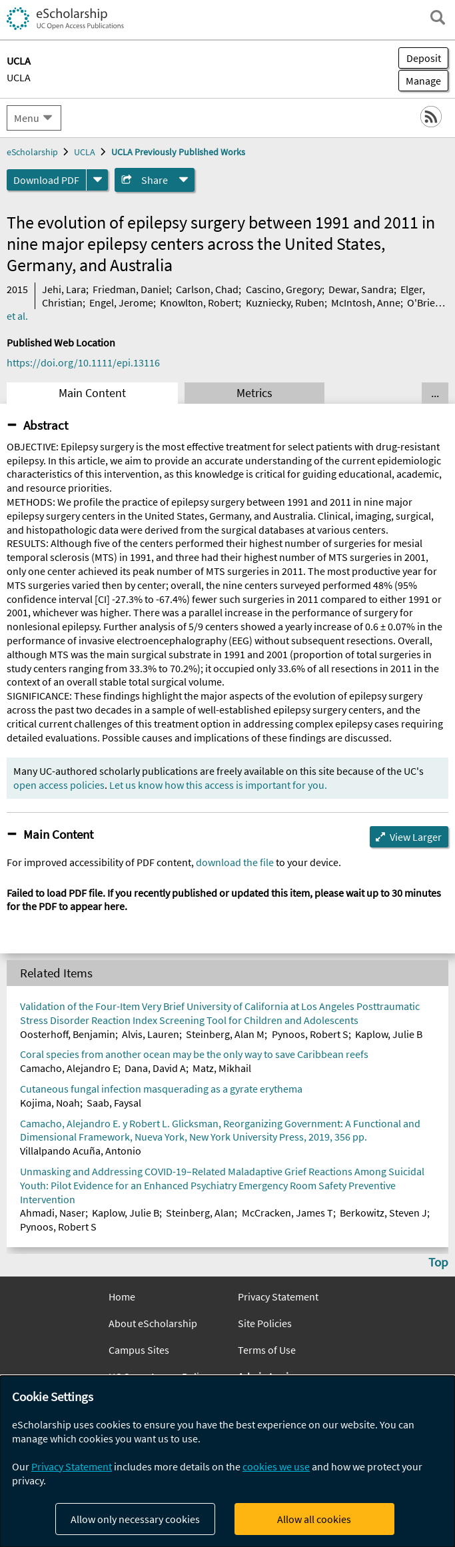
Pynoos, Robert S (310, 1034)
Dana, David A (155, 1068)
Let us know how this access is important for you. (218, 784)
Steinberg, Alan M (225, 1034)
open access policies (59, 784)
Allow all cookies (314, 1519)
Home (122, 1296)
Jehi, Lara (64, 289)
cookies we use (276, 1466)
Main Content (92, 393)
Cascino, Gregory (284, 289)
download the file (235, 862)
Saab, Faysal (114, 1102)
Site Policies (265, 1323)
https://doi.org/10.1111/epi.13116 (83, 362)
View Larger (416, 836)
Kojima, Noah (50, 1102)
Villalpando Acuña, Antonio (80, 1150)
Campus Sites (139, 1349)
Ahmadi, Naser (52, 1212)
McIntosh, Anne (365, 302)
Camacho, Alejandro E (69, 1068)
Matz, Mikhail (222, 1068)
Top (438, 1262)
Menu (26, 118)
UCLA (19, 77)
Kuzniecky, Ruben (285, 302)
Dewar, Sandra (361, 289)
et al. (17, 315)
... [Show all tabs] (435, 393)
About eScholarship (153, 1323)
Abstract (45, 425)
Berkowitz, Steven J (383, 1212)
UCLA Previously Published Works (178, 152)
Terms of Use (267, 1349)
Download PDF (46, 180)
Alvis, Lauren (150, 1034)
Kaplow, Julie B (388, 1034)
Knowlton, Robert (199, 302)
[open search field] (437, 17)
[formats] (97, 180)
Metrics (254, 393)
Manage (419, 80)
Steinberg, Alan (200, 1212)
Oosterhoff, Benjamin (67, 1034)
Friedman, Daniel (131, 289)
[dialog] (227, 1461)
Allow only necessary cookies (135, 1519)
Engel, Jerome (121, 302)
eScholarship (32, 152)
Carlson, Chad (207, 289)
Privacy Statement (278, 1296)
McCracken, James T (287, 1212)
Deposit (423, 58)
